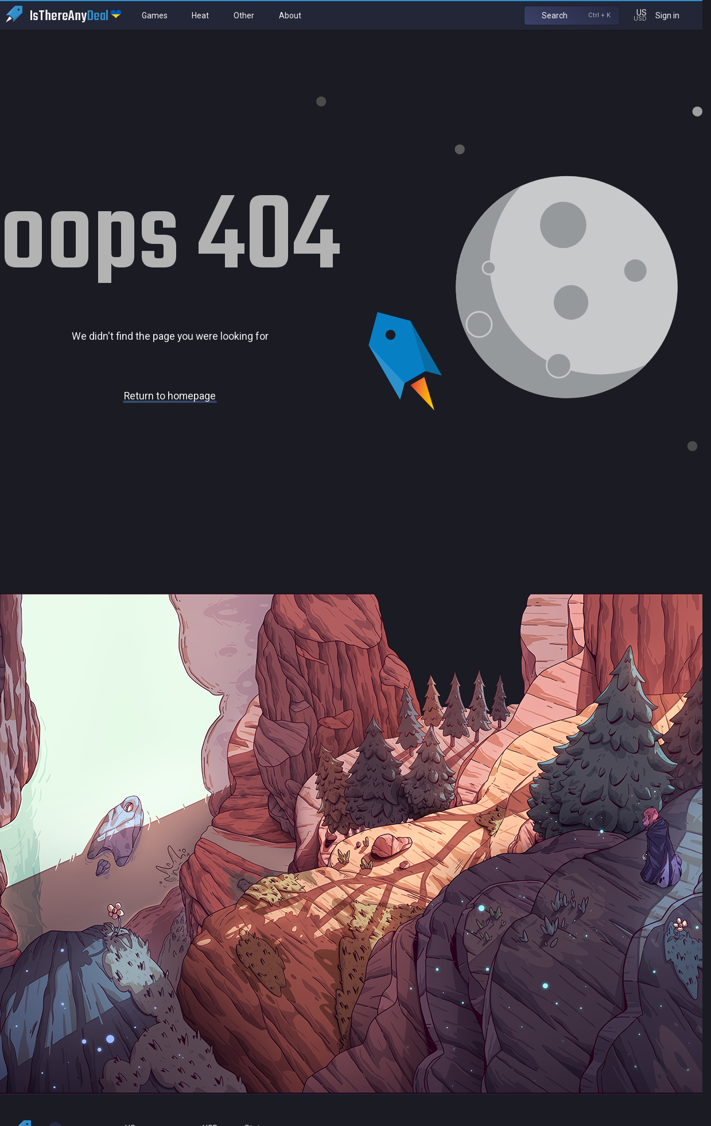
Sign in (674, 15)
